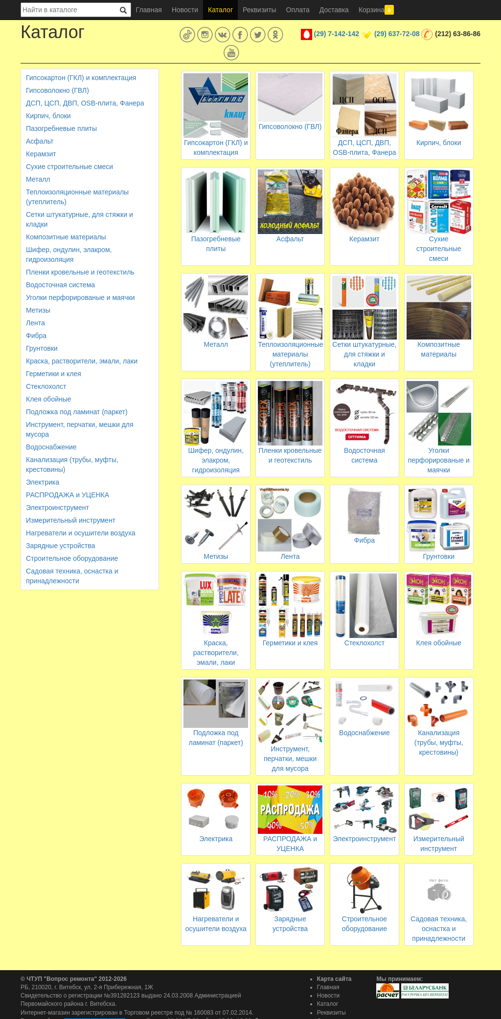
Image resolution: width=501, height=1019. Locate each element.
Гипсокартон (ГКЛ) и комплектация (81, 78)
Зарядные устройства (60, 546)
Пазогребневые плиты (61, 128)
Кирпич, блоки (48, 116)
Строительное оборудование (72, 558)
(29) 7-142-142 (337, 34)
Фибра (36, 336)
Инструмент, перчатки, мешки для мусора (80, 429)
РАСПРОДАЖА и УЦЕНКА (67, 495)
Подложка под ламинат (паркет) (77, 412)
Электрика (42, 482)
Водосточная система (60, 285)
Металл (38, 179)
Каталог (220, 10)
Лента (35, 323)
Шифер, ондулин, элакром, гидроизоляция (69, 254)
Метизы (38, 310)
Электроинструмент (57, 507)
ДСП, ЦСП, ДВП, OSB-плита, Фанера (85, 103)
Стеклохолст (46, 386)
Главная (149, 10)
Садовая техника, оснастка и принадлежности (72, 576)
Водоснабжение (51, 447)
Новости (185, 10)
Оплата (298, 10)
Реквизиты (259, 10)
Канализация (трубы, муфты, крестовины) (72, 464)
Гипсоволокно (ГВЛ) (57, 90)
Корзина (376, 10)
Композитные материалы (66, 237)
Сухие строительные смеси (69, 166)
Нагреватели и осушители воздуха (81, 533)
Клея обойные (48, 399)
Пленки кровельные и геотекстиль (80, 272)
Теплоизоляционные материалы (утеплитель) (77, 197)
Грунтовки (42, 348)
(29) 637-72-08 (397, 34)
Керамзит (41, 154)
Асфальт (39, 141)
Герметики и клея (53, 374)
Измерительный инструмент (70, 520)
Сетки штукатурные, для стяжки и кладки (79, 219)
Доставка (334, 10)
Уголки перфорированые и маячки (80, 297)
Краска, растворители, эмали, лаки (81, 361)
